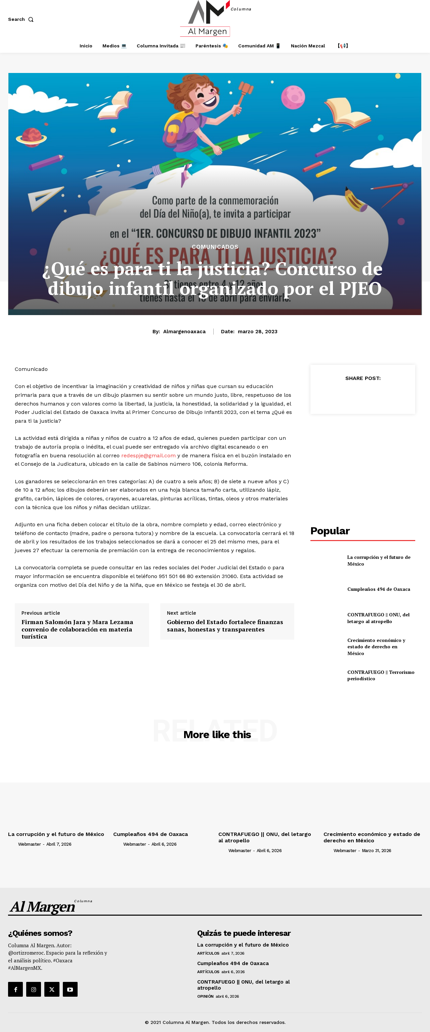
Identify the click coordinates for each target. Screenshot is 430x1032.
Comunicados (215, 247)
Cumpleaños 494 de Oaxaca (378, 589)
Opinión (205, 996)
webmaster (29, 844)
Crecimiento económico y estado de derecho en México (376, 646)
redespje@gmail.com (148, 455)
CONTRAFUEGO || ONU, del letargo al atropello (378, 617)
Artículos (208, 953)
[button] (22, 19)
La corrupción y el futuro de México (56, 834)
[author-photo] (12, 843)
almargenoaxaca (184, 332)
